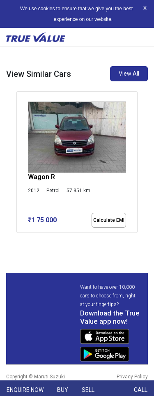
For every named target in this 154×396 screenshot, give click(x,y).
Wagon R (41, 177)
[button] (18, 239)
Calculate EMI (108, 220)
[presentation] (20, 163)
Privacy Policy (132, 377)
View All (129, 73)
